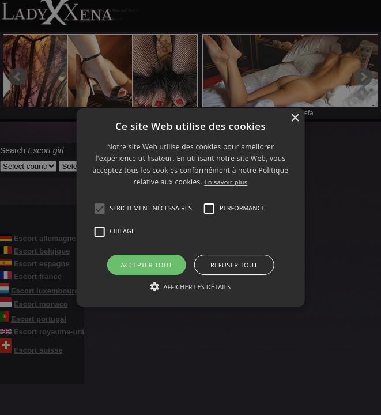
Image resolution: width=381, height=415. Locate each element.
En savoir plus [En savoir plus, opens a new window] (225, 182)
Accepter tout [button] (146, 265)
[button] (99, 208)
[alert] (190, 207)
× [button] (295, 118)
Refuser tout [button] (234, 265)
